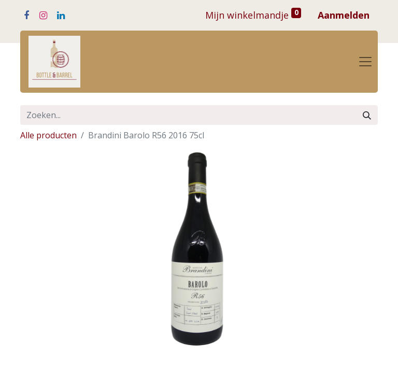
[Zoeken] (367, 115)
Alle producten (48, 135)
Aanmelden (343, 15)
